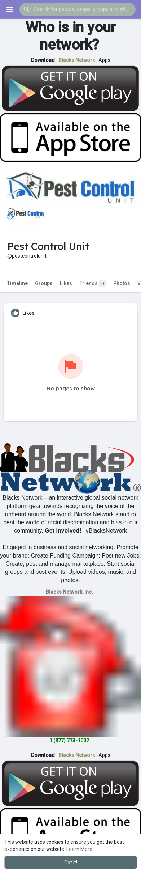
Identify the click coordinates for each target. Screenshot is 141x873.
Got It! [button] (70, 862)
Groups (44, 283)
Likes (66, 283)
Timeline (17, 283)
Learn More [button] (79, 849)
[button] (77, 9)
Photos (121, 283)
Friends (92, 283)
